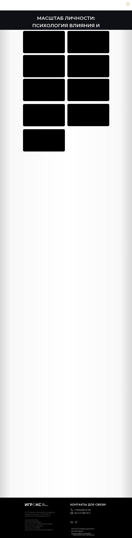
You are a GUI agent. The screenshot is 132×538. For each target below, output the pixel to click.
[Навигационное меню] (128, 4)
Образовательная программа (83, 535)
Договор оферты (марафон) (81, 533)
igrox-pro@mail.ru (82, 513)
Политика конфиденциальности (82, 529)
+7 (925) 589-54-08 (82, 510)
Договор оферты (77, 531)
